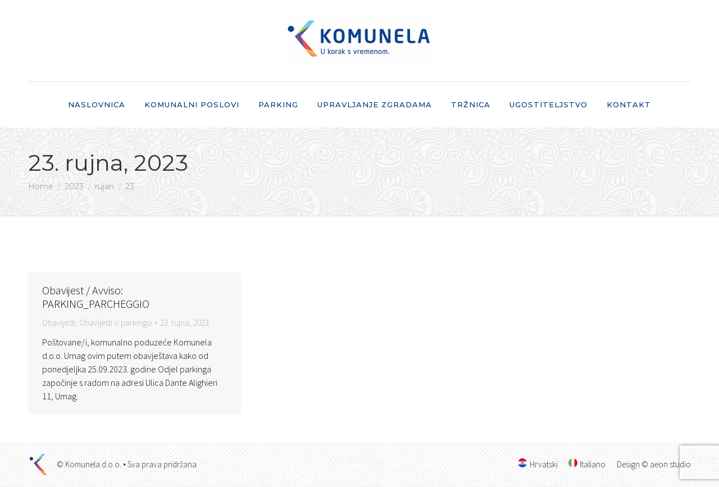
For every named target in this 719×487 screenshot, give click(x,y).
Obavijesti (58, 322)
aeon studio (670, 464)
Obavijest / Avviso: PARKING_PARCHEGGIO (95, 297)
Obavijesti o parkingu (115, 322)
